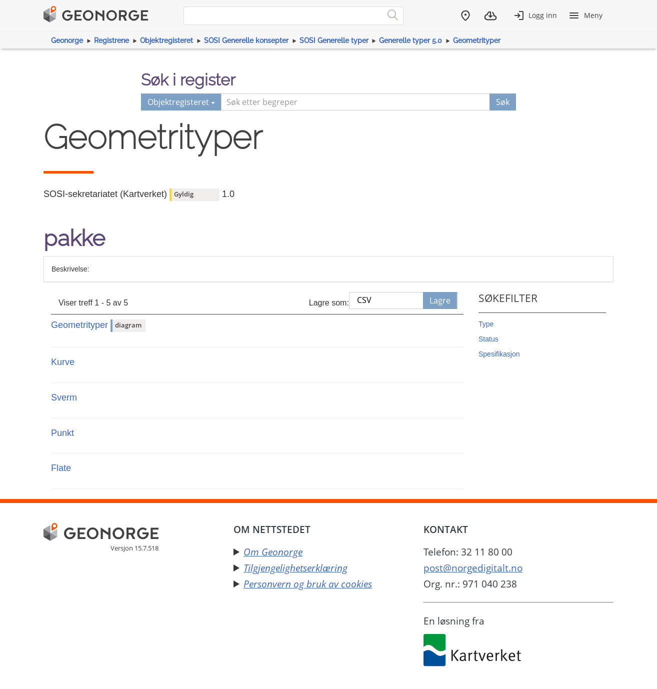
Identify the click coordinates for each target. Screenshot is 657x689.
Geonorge (67, 40)
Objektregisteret (166, 40)
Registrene (111, 40)
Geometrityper (476, 40)
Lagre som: (329, 302)
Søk (503, 102)
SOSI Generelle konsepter (246, 40)
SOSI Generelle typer (334, 40)
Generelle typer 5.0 (410, 40)
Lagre (440, 300)
